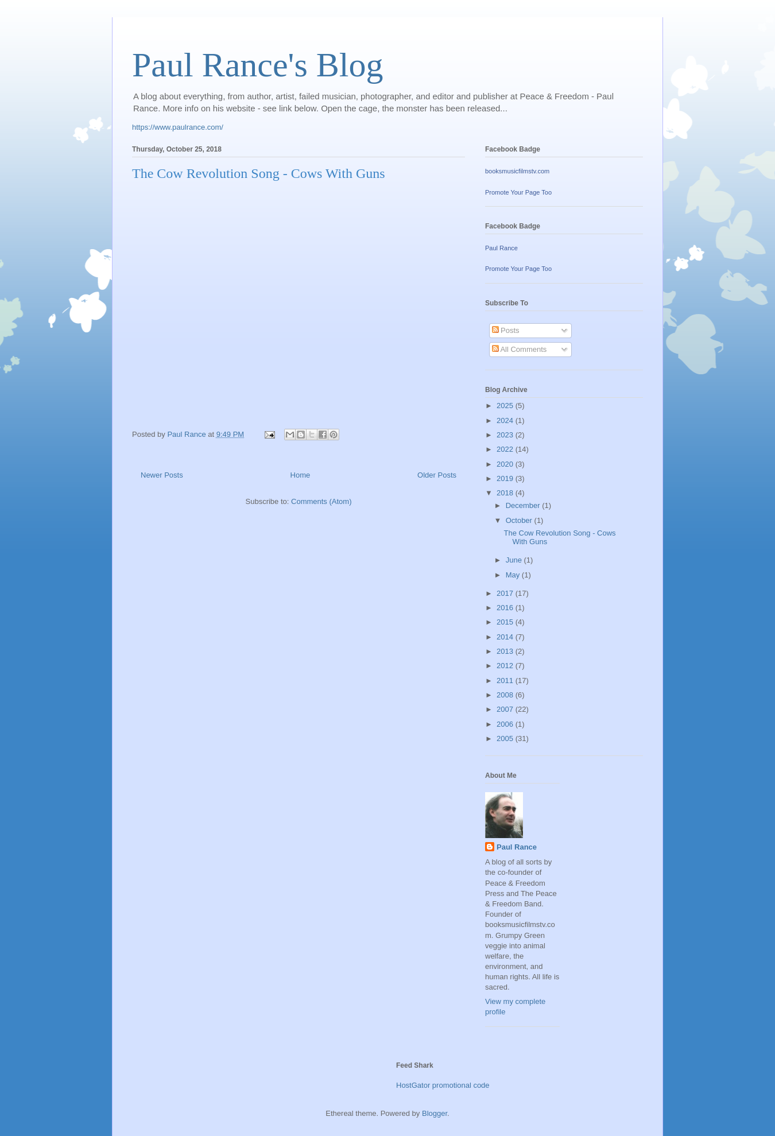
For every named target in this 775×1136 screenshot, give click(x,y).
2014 (506, 637)
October (520, 520)
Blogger (434, 1113)
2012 (506, 665)
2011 (506, 680)
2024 (506, 420)
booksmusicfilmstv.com (517, 171)
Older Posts (436, 475)
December (524, 505)
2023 (506, 435)
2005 (506, 738)
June (515, 560)
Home (300, 475)
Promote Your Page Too (518, 192)
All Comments (519, 349)
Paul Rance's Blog (257, 65)
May (514, 575)
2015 (506, 622)
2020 (506, 464)
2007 (506, 709)
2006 (506, 724)
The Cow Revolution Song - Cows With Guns (258, 173)
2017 (506, 593)
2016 (506, 607)
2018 (506, 492)
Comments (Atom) (321, 501)
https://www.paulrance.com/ (177, 127)
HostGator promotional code (443, 1085)
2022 (506, 449)
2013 (506, 651)
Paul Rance (501, 248)
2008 (506, 695)
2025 (506, 405)
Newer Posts (162, 475)
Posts (506, 330)
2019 (506, 478)
